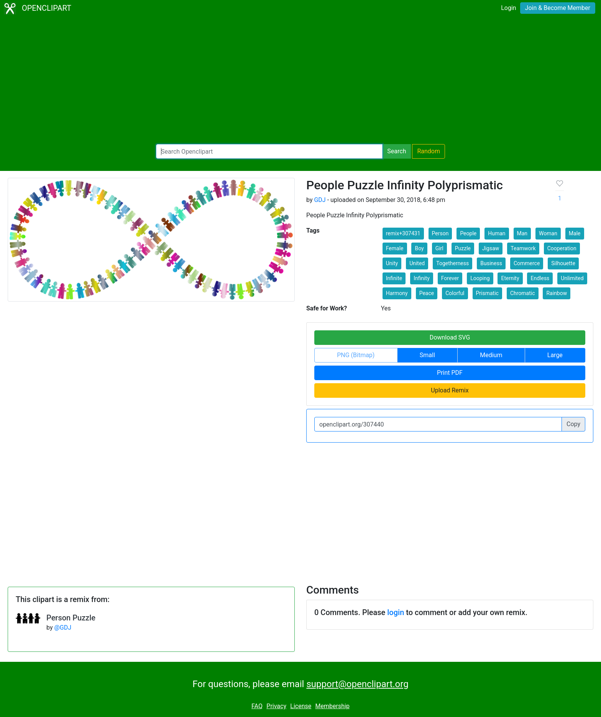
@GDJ (62, 627)
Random (428, 151)
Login (508, 7)
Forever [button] (450, 278)
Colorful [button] (454, 293)
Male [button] (575, 233)
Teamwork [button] (523, 248)
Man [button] (522, 233)
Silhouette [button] (563, 263)
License (300, 706)
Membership (332, 706)
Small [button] (427, 355)
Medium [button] (491, 355)
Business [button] (491, 263)
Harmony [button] (397, 293)
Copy (573, 424)
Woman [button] (548, 233)
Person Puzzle (70, 617)
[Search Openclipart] (269, 151)
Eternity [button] (510, 278)
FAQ (257, 706)
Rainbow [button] (556, 293)
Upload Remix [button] (449, 390)
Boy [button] (419, 248)
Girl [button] (439, 248)
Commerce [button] (527, 263)
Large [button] (555, 355)
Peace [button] (426, 293)
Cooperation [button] (561, 248)
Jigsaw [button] (490, 248)
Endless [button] (539, 278)
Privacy (276, 706)
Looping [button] (479, 278)
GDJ (319, 199)
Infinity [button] (422, 278)
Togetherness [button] (452, 263)
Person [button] (440, 233)
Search (396, 151)
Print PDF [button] (450, 372)
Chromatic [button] (522, 293)
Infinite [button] (394, 278)
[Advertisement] (300, 80)
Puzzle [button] (463, 248)
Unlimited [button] (572, 278)
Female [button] (395, 248)
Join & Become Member (557, 7)
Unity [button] (392, 263)
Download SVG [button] (450, 337)
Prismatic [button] (487, 293)
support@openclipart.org (357, 684)
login (395, 612)
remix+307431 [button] (403, 233)
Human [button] (496, 233)
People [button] (468, 233)
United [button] (417, 263)
